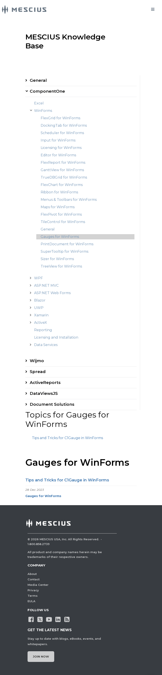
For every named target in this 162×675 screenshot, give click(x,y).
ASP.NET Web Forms (52, 293)
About (32, 574)
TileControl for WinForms (63, 222)
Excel (39, 103)
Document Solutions (52, 404)
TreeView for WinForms (61, 266)
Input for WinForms (58, 140)
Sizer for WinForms (57, 259)
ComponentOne (47, 91)
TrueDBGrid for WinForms (64, 177)
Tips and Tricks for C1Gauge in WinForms (67, 438)
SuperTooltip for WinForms (64, 251)
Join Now (41, 656)
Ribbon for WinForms (59, 192)
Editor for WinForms (58, 155)
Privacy (33, 590)
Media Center (38, 584)
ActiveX (40, 322)
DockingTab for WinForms (64, 125)
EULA (31, 601)
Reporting (43, 330)
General (38, 80)
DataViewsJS (44, 393)
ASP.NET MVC (46, 285)
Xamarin (41, 315)
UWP (39, 308)
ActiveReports (45, 382)
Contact (34, 579)
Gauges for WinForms (60, 237)
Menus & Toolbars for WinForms (69, 200)
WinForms (43, 111)
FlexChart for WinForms (62, 185)
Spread (38, 371)
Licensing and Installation (56, 337)
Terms (33, 595)
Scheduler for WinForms (62, 133)
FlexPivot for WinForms (61, 214)
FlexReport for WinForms (63, 162)
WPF (38, 278)
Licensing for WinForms (61, 148)
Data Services (45, 345)
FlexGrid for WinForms (60, 118)
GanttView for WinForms (62, 170)
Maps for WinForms (58, 207)
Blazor (39, 300)
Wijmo (37, 360)
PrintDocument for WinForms (67, 244)
